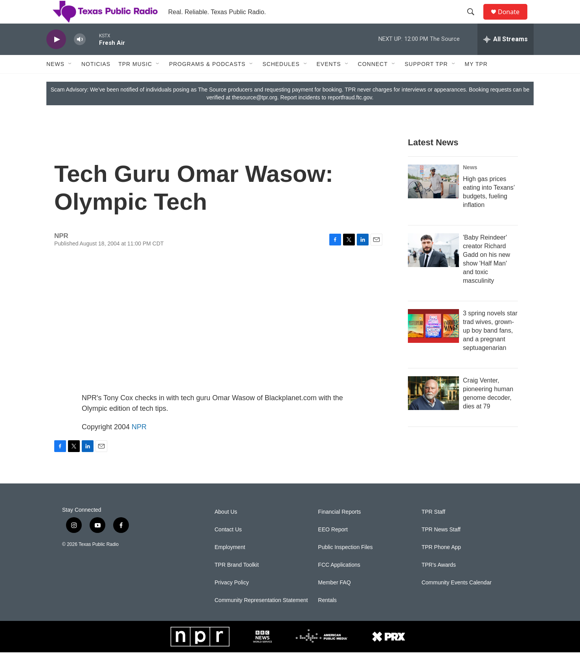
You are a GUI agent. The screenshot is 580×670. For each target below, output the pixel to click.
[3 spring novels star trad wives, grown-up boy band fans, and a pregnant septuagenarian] (433, 344)
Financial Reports (339, 530)
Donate (513, 20)
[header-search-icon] (474, 20)
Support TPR (426, 82)
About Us (226, 530)
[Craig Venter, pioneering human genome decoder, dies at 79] (433, 411)
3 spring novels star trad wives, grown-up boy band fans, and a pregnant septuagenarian (490, 348)
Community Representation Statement (261, 618)
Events (329, 82)
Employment (230, 565)
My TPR (476, 82)
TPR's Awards (439, 583)
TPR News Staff (441, 547)
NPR (139, 444)
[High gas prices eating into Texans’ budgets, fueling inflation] (433, 199)
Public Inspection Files (345, 565)
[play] (56, 57)
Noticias (95, 82)
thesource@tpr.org (254, 115)
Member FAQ (334, 600)
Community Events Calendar (457, 600)
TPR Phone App (441, 565)
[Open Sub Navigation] (70, 82)
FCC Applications (339, 583)
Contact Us (228, 547)
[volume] (79, 57)
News (55, 82)
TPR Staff (433, 530)
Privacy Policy (232, 600)
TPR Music (135, 82)
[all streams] (505, 57)
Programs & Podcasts (207, 82)
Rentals (327, 618)
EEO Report (332, 547)
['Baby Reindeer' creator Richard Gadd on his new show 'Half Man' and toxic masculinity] (433, 268)
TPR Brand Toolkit (237, 583)
